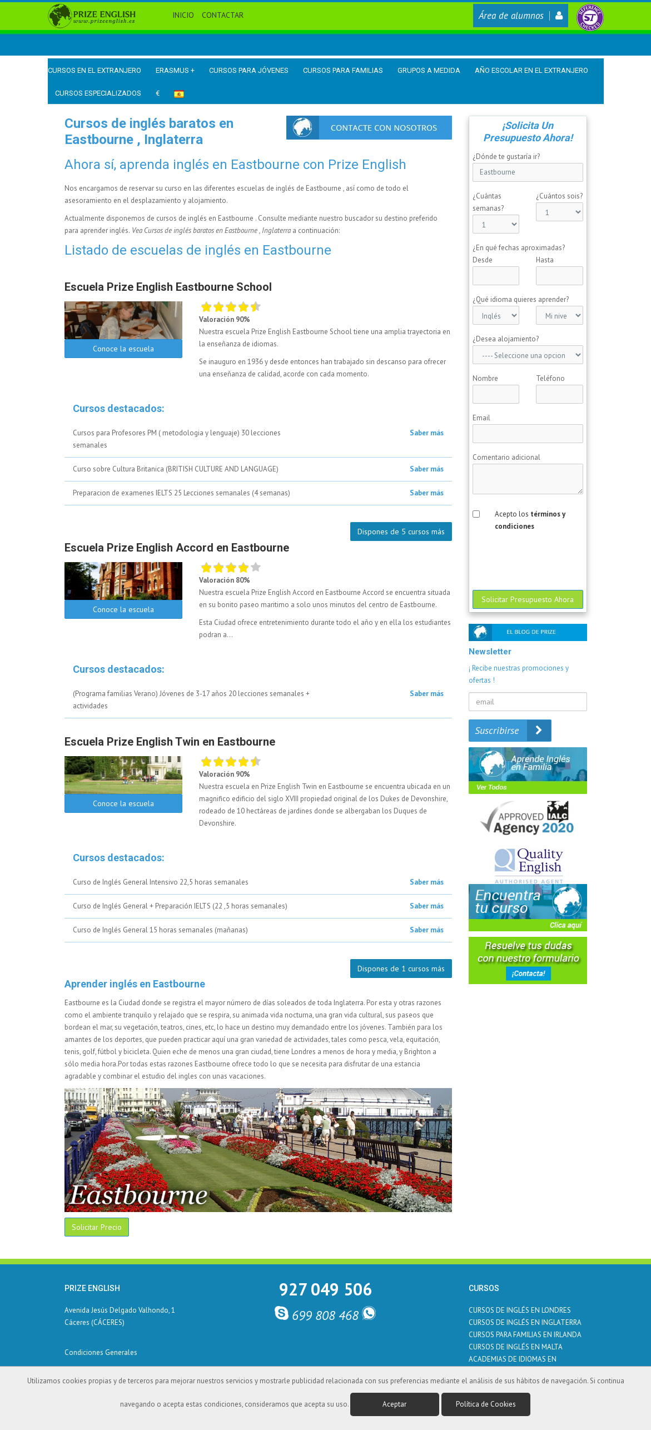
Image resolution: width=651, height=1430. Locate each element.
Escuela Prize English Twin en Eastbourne (169, 741)
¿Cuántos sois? (559, 196)
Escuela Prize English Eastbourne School (168, 287)
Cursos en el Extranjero (94, 70)
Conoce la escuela (123, 349)
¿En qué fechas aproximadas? (519, 247)
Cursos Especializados (98, 93)
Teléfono (550, 378)
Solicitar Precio (97, 1227)
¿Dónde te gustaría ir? (506, 156)
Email (481, 418)
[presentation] (565, 560)
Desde (483, 260)
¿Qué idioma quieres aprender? (521, 299)
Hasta (545, 260)
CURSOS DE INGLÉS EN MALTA (516, 1347)
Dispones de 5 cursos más (401, 532)
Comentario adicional (506, 457)
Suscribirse (513, 730)
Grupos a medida (428, 70)
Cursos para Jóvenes (249, 70)
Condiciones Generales (100, 1352)
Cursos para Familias (343, 70)
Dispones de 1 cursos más (401, 969)
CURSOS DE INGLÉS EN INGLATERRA (525, 1322)
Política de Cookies (486, 1404)
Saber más (427, 433)
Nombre (485, 378)
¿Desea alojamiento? (506, 339)
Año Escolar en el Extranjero (531, 70)
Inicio (183, 15)
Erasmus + (175, 70)
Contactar (222, 15)
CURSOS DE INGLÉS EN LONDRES (520, 1310)
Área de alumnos (521, 15)
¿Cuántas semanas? (488, 202)
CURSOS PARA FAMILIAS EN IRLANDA (525, 1334)
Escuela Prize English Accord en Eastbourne (176, 547)
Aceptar (394, 1404)
